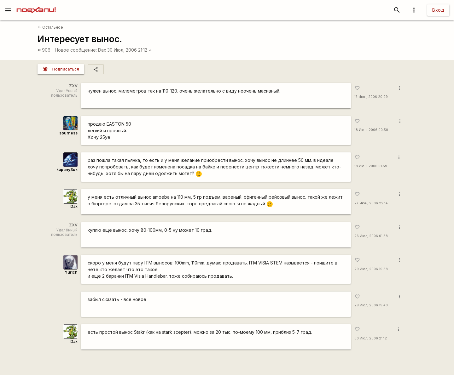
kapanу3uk (67, 169)
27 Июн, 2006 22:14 (371, 203)
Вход (438, 10)
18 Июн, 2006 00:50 (371, 130)
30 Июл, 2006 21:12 (129, 50)
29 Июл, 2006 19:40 (371, 305)
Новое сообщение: (76, 50)
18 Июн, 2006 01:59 (370, 166)
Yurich (71, 272)
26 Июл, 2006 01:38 (371, 236)
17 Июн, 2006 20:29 (371, 97)
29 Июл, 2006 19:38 (371, 269)
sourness (68, 133)
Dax (102, 50)
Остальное (50, 27)
